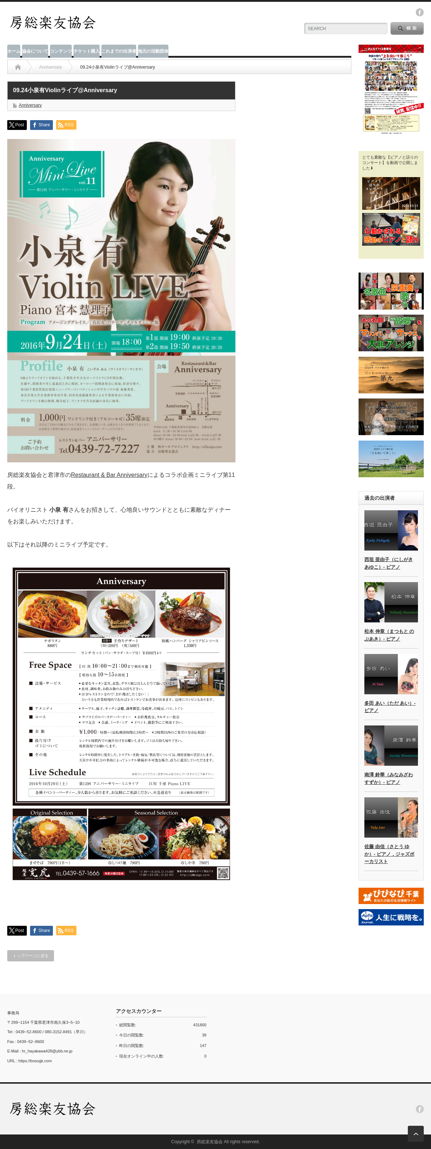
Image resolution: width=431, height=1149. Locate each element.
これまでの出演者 (118, 51)
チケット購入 (87, 51)
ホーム (13, 51)
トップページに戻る (31, 955)
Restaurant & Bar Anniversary (109, 475)
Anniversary (30, 105)
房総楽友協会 (210, 1141)
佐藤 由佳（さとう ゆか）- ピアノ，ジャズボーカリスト (389, 854)
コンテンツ (61, 51)
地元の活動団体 (153, 51)
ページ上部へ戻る (416, 1134)
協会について (35, 51)
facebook (420, 12)
